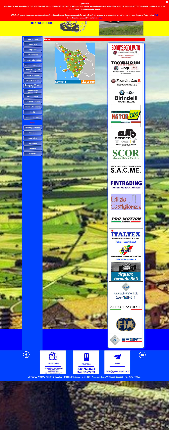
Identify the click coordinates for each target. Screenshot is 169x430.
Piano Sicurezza (32, 81)
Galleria (33, 148)
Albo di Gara (32, 39)
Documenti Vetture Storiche (32, 70)
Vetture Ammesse (32, 107)
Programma (32, 50)
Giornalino (32, 138)
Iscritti (32, 112)
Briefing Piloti (32, 96)
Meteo (32, 122)
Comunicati (32, 44)
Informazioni (32, 55)
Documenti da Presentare (32, 91)
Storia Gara (32, 143)
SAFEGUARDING (33, 76)
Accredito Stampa (32, 102)
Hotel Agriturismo (32, 128)
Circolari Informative (32, 60)
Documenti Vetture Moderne (32, 86)
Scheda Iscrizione (32, 65)
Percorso (32, 133)
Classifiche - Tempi (32, 117)
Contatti (32, 154)
